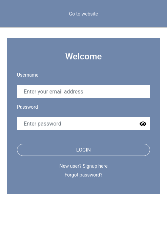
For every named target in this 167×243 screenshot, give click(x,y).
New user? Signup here (83, 166)
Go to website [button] (83, 14)
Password (27, 107)
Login (83, 150)
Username (28, 75)
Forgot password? (84, 175)
